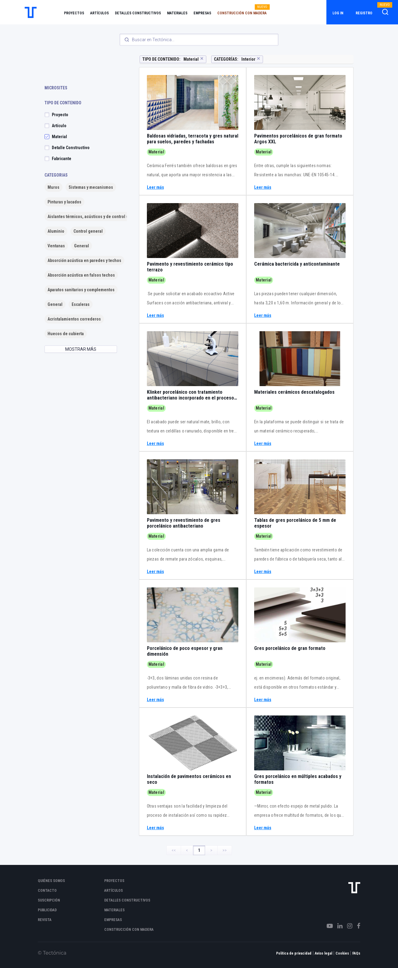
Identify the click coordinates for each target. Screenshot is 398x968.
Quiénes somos (51, 881)
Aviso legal (323, 953)
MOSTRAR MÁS (80, 349)
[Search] (199, 40)
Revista (45, 920)
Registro (364, 13)
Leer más (155, 187)
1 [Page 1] (199, 850)
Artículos (99, 13)
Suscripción (49, 900)
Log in (337, 13)
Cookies (342, 953)
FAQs (356, 953)
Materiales (177, 13)
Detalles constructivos (138, 13)
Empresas (202, 13)
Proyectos (74, 13)
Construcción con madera (242, 13)
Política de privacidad (293, 953)
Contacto (47, 890)
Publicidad (47, 910)
